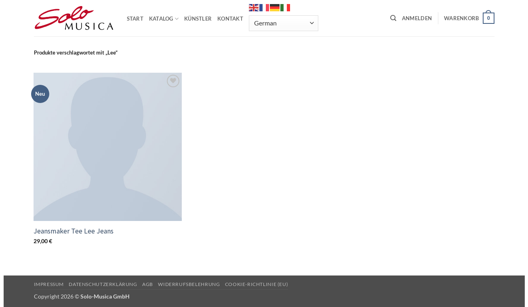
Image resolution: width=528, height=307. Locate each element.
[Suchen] (393, 18)
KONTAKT (230, 18)
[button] (417, 18)
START (135, 18)
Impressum (49, 284)
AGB (147, 284)
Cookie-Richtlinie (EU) (256, 284)
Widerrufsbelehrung (189, 284)
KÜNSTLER (198, 18)
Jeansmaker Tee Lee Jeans (74, 231)
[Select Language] (283, 23)
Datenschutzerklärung (103, 284)
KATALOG (164, 19)
